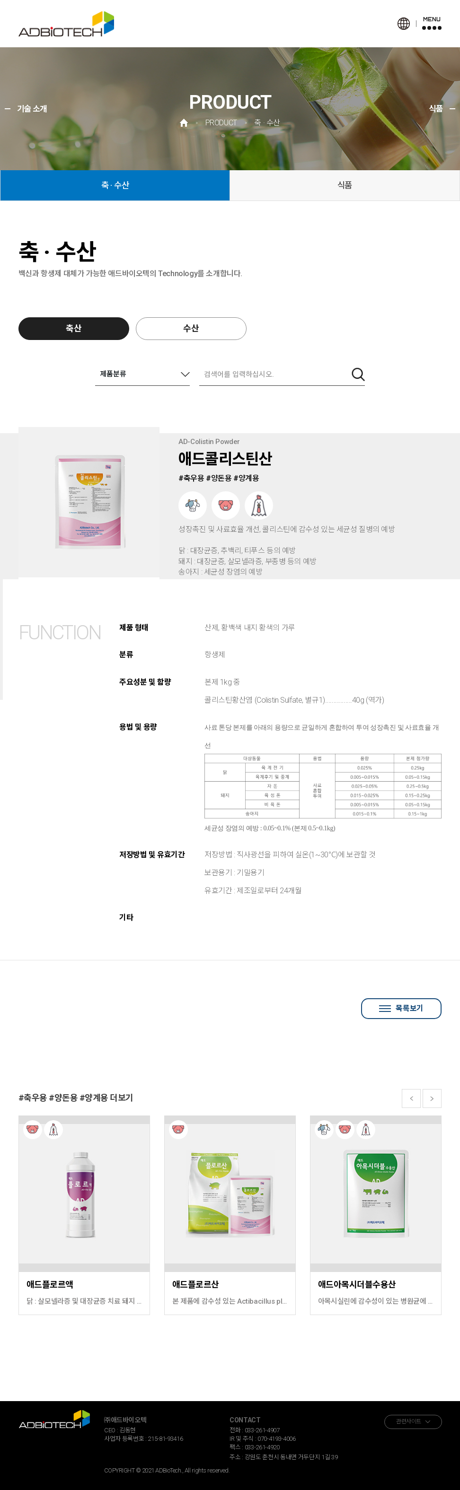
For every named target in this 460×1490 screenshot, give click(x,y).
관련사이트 (408, 1421)
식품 (345, 185)
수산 (191, 328)
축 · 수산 (115, 185)
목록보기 (401, 1008)
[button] (411, 1098)
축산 (74, 328)
